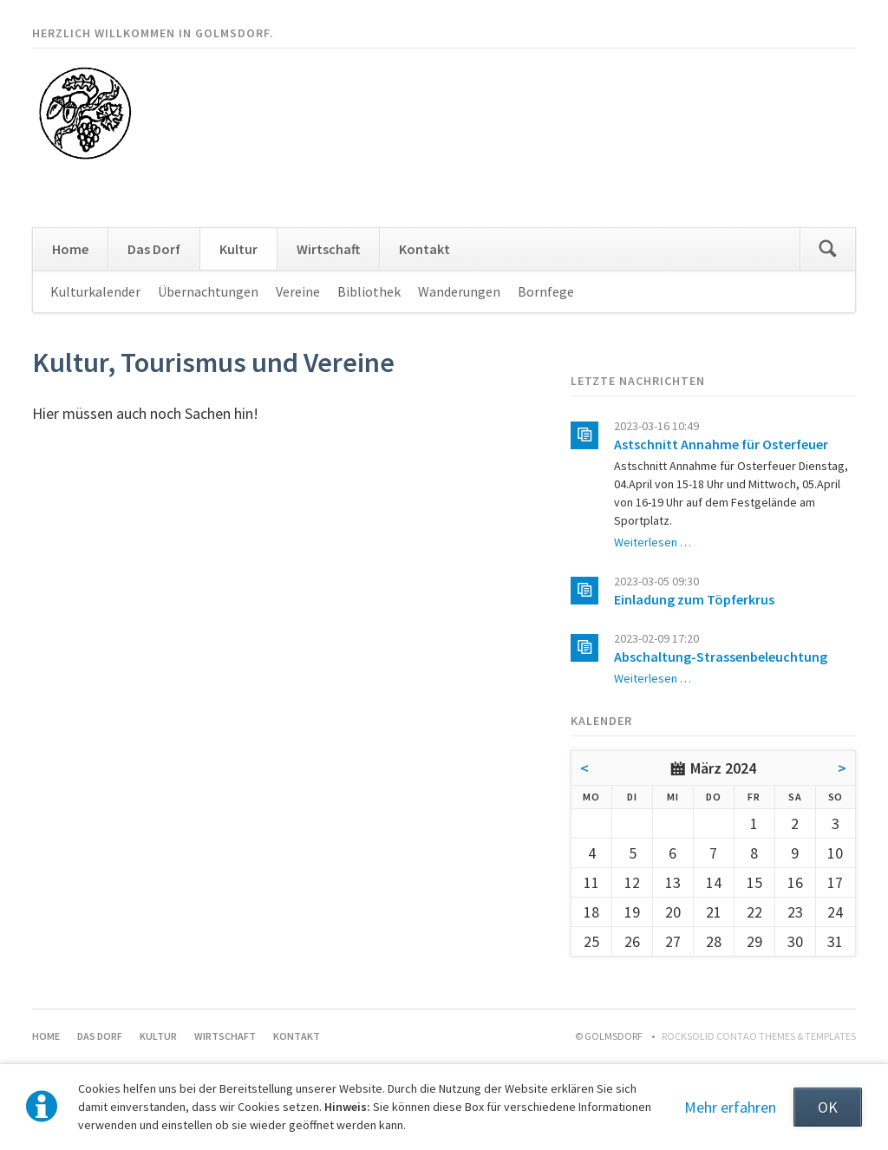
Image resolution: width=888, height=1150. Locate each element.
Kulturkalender (95, 291)
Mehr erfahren (730, 1107)
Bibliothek (369, 291)
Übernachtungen (208, 291)
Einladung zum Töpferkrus (694, 599)
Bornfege (546, 291)
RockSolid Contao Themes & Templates (759, 1035)
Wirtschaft (328, 249)
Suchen (827, 249)
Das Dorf (153, 249)
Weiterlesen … (652, 542)
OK (828, 1107)
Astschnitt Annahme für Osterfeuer (721, 444)
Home (70, 249)
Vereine (298, 291)
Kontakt (424, 249)
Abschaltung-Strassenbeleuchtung (720, 656)
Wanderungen (459, 291)
